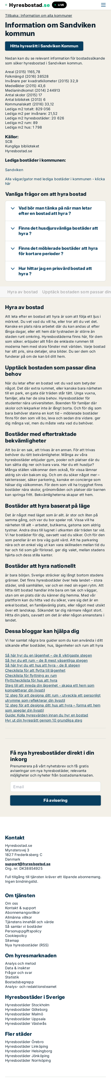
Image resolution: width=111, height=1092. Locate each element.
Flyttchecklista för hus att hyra (31, 680)
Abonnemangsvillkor (22, 912)
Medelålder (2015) (20, 86)
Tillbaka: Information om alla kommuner (38, 15)
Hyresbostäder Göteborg (26, 1009)
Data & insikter (17, 968)
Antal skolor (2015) (21, 95)
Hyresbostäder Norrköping (28, 1060)
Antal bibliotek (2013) (23, 99)
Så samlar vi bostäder (23, 926)
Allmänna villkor (18, 917)
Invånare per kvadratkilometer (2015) (37, 81)
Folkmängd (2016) (20, 76)
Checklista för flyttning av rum (31, 675)
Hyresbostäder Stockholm (27, 1005)
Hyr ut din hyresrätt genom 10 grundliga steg (43, 720)
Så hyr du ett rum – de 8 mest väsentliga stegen (46, 660)
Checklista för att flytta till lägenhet (35, 670)
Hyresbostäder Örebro (24, 1042)
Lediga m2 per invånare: (26, 113)
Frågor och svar (18, 972)
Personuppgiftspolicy (23, 931)
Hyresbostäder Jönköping (27, 1056)
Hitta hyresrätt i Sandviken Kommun (44, 46)
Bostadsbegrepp (19, 982)
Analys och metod (20, 963)
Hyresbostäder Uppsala (25, 1019)
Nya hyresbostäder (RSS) (27, 945)
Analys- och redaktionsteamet (31, 986)
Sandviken (14, 170)
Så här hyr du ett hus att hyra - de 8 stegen (42, 665)
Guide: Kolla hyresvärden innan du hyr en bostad (46, 715)
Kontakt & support (20, 908)
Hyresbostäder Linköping (26, 1046)
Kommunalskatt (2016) (24, 104)
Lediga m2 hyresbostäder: (27, 118)
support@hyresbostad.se (27, 864)
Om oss (11, 903)
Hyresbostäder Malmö (24, 1014)
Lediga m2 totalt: (19, 109)
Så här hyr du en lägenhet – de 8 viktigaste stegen (48, 655)
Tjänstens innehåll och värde (29, 922)
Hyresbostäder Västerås (25, 1023)
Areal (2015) (15, 72)
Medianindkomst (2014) (25, 90)
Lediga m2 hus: (18, 127)
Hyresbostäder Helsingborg (28, 1051)
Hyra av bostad (22, 291)
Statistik (12, 977)
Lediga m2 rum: (18, 122)
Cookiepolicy (16, 935)
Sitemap (12, 940)
